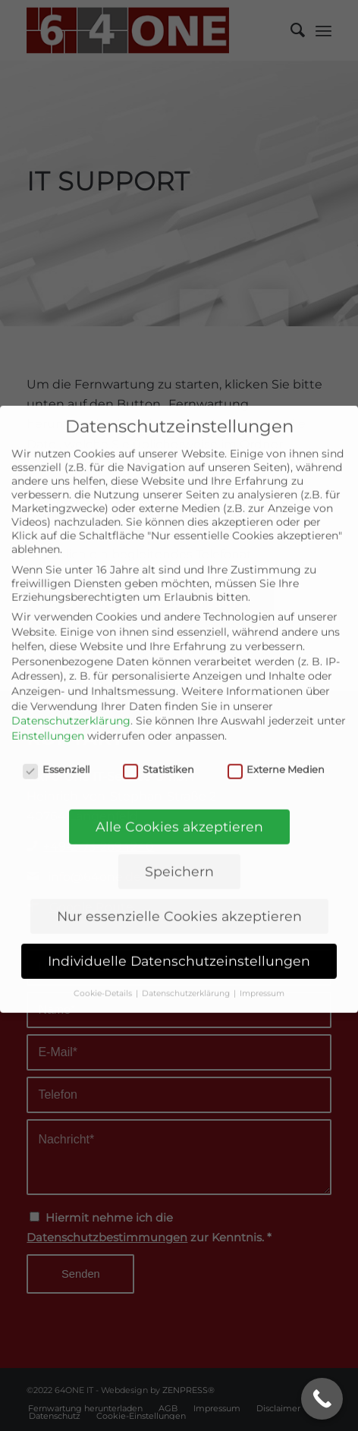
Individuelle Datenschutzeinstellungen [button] (179, 935)
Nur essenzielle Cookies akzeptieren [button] (179, 890)
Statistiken (158, 744)
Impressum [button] (262, 968)
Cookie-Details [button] (104, 968)
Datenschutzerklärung (70, 695)
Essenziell (56, 744)
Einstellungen (47, 710)
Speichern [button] (179, 846)
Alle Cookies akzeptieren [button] (179, 801)
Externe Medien (276, 744)
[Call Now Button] (322, 1399)
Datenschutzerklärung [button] (187, 968)
